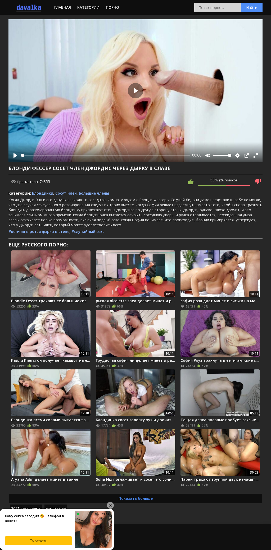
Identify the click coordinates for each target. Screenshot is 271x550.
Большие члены (94, 193)
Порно (112, 7)
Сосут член (66, 193)
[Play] (15, 155)
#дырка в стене (54, 231)
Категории (88, 7)
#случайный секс (87, 231)
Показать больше (136, 498)
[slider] (105, 155)
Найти (251, 7)
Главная (62, 7)
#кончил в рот (22, 231)
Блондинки (42, 193)
